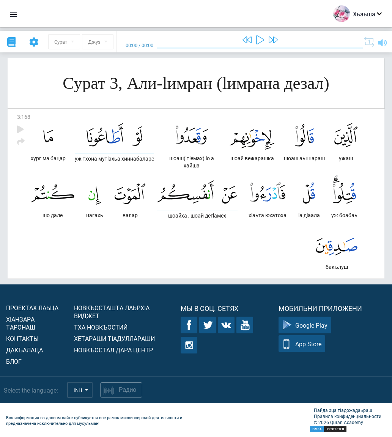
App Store (301, 344)
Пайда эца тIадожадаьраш (343, 410)
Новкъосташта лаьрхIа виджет (112, 312)
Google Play (304, 325)
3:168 (23, 116)
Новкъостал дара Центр (113, 350)
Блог (14, 361)
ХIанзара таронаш (20, 323)
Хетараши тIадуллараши (114, 338)
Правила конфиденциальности (347, 416)
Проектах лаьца (32, 308)
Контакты (22, 338)
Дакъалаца (24, 350)
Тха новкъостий (101, 327)
